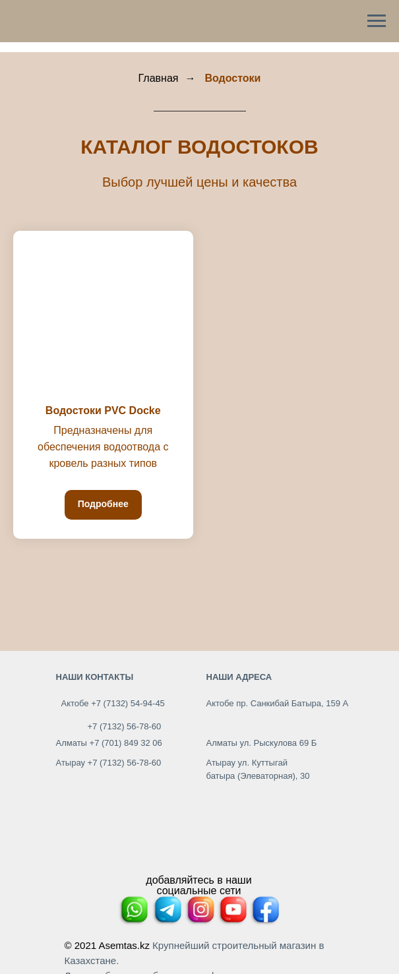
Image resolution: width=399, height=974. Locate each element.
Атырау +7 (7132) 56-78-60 (109, 763)
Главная (158, 78)
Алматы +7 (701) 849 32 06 (109, 743)
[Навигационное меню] (376, 21)
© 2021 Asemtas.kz (107, 945)
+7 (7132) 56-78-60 (125, 726)
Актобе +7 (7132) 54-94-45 (113, 703)
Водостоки (232, 78)
